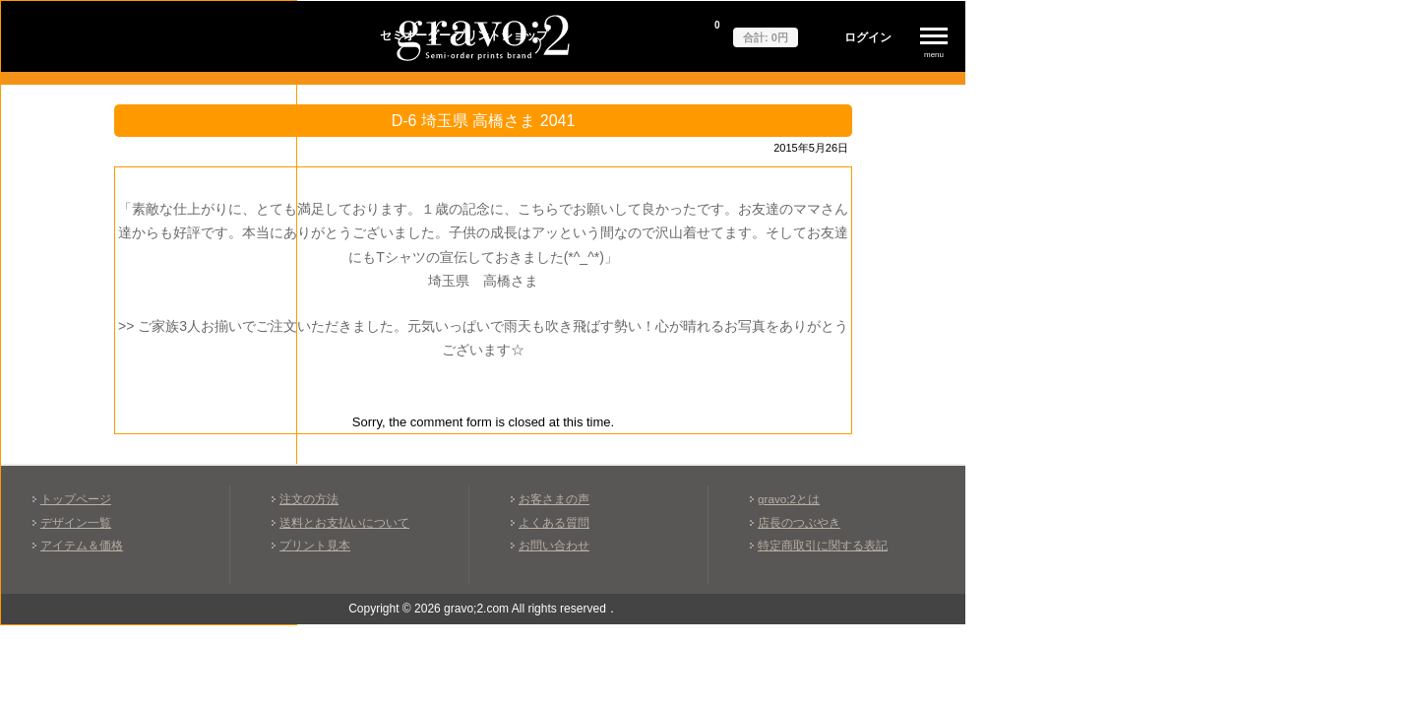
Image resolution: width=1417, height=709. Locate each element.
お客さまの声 (554, 498)
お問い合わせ (554, 545)
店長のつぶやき (799, 522)
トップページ (75, 498)
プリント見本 (314, 545)
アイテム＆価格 (81, 545)
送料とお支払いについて (344, 522)
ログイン (868, 37)
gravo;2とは (789, 498)
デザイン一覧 (75, 522)
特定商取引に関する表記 (823, 545)
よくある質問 (554, 522)
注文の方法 (309, 498)
